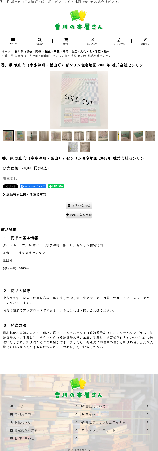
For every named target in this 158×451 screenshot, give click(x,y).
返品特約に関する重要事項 (25, 194)
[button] (39, 42)
